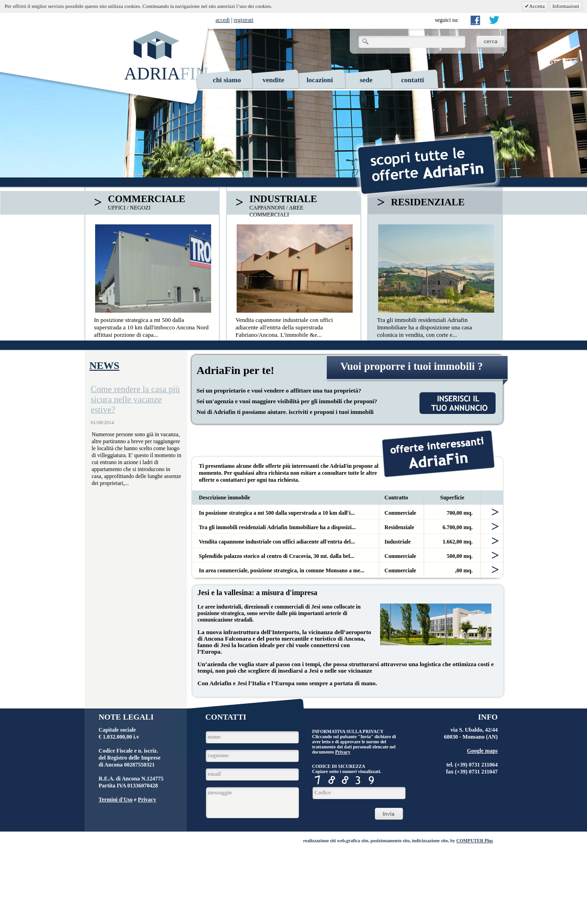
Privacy (147, 799)
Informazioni (566, 6)
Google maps (482, 750)
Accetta (537, 6)
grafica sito (357, 840)
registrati (244, 20)
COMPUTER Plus (474, 840)
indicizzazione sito (430, 840)
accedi (223, 20)
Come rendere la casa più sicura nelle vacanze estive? (135, 399)
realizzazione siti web (324, 840)
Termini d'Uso (116, 799)
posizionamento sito (390, 840)
